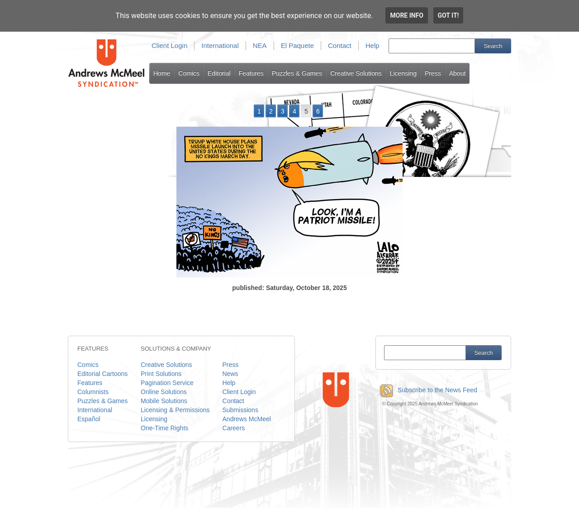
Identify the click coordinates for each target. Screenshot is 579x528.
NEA (260, 45)
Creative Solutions (356, 73)
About (457, 73)
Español (88, 419)
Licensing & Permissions (175, 410)
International (220, 45)
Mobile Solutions (164, 400)
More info (406, 15)
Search (493, 46)
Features (251, 73)
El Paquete (297, 45)
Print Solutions (161, 373)
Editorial (219, 73)
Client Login (169, 45)
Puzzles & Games (297, 73)
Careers (234, 428)
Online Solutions (164, 391)
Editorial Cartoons (102, 373)
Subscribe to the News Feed (426, 390)
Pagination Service (167, 382)
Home (161, 73)
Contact (339, 45)
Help (372, 45)
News (230, 373)
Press (433, 73)
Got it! (448, 15)
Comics (188, 73)
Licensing (403, 73)
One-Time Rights (164, 428)
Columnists (93, 391)
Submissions (240, 410)
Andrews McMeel (247, 419)
